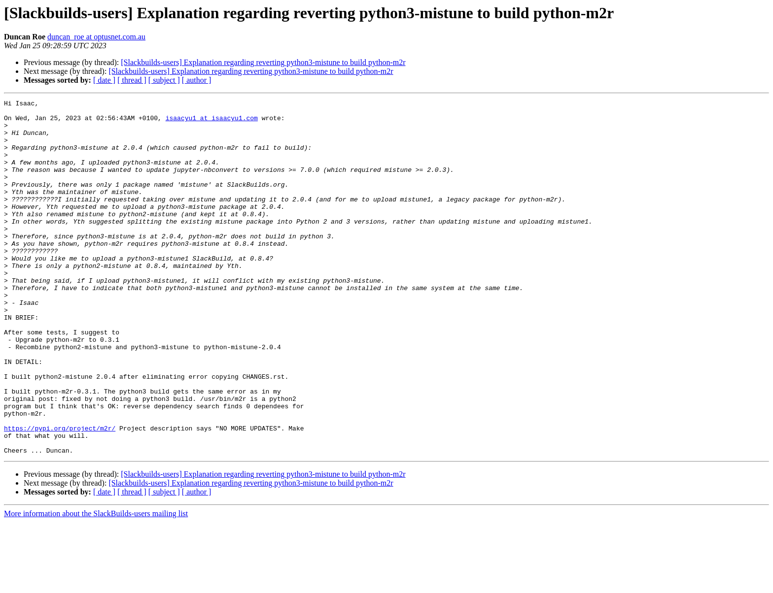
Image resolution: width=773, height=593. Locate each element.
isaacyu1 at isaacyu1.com (212, 122)
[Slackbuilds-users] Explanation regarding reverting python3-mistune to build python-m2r (263, 62)
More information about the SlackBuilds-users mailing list (96, 584)
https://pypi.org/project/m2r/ (59, 494)
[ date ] (104, 80)
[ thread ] (131, 80)
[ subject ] (164, 80)
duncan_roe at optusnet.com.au (96, 37)
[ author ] (196, 80)
